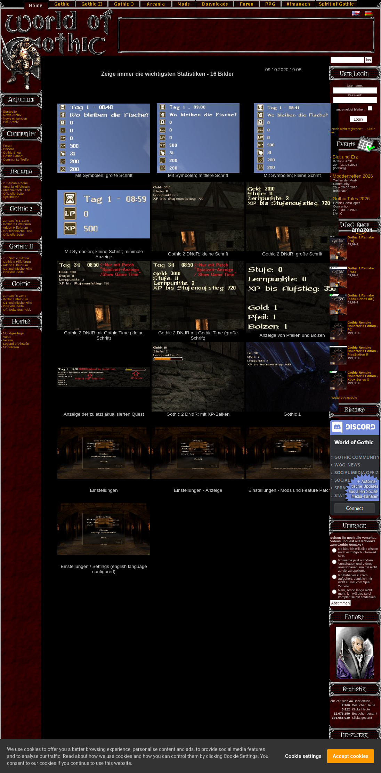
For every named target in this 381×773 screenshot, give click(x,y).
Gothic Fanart (13, 156)
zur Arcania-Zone (15, 183)
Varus (7, 337)
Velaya (8, 340)
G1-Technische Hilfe (17, 302)
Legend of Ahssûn (16, 343)
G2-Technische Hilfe (17, 268)
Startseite (10, 111)
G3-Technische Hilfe (17, 231)
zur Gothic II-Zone (16, 258)
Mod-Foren (11, 347)
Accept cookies (350, 758)
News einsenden (15, 118)
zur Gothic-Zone (14, 296)
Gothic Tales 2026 (351, 198)
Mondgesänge (13, 333)
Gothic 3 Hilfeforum (17, 224)
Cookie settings (303, 758)
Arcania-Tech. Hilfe (16, 190)
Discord (8, 149)
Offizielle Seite (13, 193)
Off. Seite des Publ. (17, 309)
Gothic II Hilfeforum (17, 261)
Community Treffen (17, 159)
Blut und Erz (345, 157)
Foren (7, 145)
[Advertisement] (246, 35)
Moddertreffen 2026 (353, 176)
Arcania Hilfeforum (16, 186)
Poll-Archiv (11, 122)
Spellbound (11, 197)
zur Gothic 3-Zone (16, 220)
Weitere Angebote (344, 397)
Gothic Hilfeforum (15, 299)
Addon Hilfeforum (15, 227)
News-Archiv (12, 115)
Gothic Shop (12, 152)
